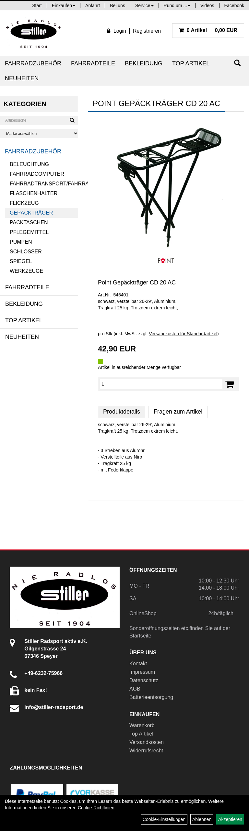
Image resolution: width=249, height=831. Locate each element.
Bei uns (117, 5)
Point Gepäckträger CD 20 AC (137, 282)
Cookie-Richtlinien (96, 807)
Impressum (142, 672)
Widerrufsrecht (146, 750)
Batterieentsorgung (151, 697)
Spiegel (21, 261)
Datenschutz (143, 680)
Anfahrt (92, 5)
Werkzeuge (26, 271)
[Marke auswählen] (39, 133)
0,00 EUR (208, 30)
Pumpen (21, 242)
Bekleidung (143, 63)
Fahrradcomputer (37, 174)
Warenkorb (142, 725)
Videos (207, 5)
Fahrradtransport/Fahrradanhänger (44, 183)
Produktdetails (121, 411)
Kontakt (138, 663)
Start (37, 5)
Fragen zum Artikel (178, 411)
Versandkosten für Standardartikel (183, 333)
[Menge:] (161, 384)
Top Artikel (190, 63)
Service (144, 5)
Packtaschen (29, 222)
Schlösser (26, 251)
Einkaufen (63, 5)
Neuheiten (22, 78)
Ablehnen (201, 819)
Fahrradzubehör (33, 63)
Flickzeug (24, 203)
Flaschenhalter (33, 193)
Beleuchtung (29, 164)
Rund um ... (177, 5)
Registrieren (147, 31)
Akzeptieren (230, 819)
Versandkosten (146, 742)
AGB (134, 689)
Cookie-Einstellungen (164, 819)
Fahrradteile (93, 63)
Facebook (234, 5)
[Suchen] (237, 63)
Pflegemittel (29, 232)
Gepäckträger (31, 213)
